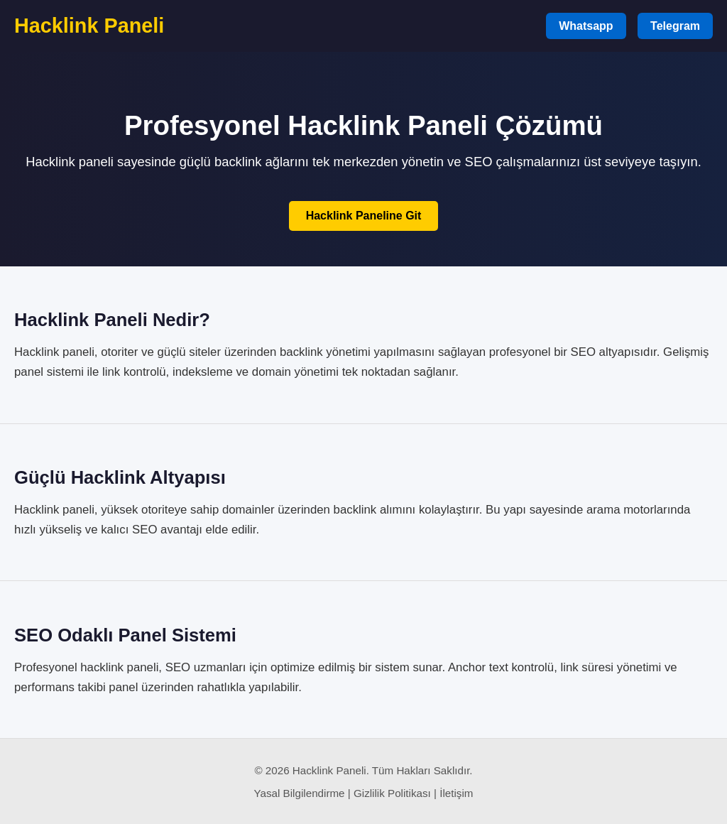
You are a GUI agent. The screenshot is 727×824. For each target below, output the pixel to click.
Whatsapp (586, 26)
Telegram (675, 26)
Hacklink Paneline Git (364, 216)
